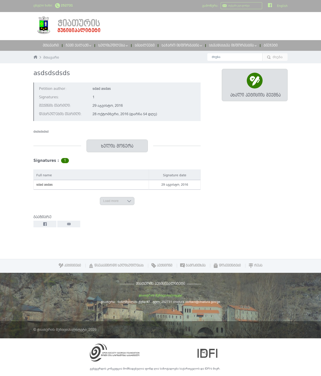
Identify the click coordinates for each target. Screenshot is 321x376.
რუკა (255, 265)
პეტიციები (70, 265)
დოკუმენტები (227, 265)
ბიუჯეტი (271, 45)
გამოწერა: (210, 6)
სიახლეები (144, 45)
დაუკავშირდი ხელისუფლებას (116, 265)
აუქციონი (161, 265)
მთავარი (51, 45)
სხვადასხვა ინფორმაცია (233, 45)
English (282, 6)
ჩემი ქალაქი (78, 45)
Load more (117, 201)
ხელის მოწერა (117, 146)
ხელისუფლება (113, 45)
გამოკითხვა (193, 265)
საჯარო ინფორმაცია (182, 45)
